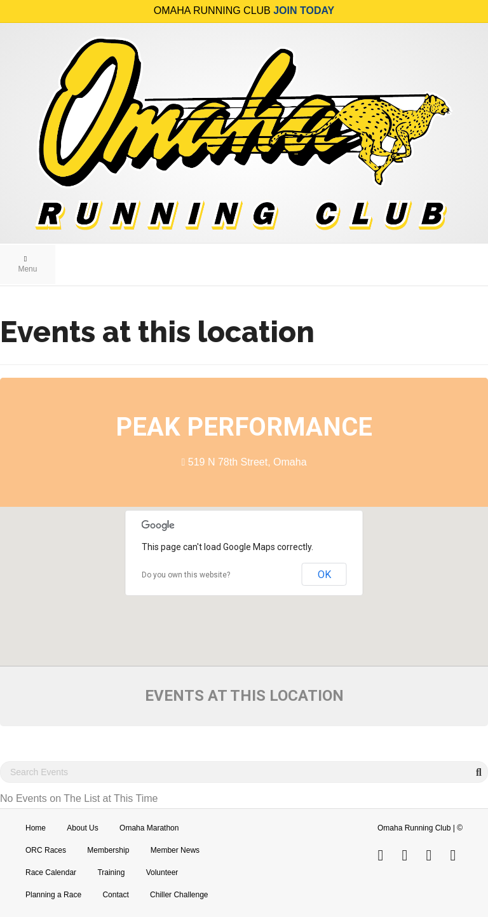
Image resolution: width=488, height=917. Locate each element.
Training (111, 872)
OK (324, 575)
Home (35, 828)
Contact (115, 894)
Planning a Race (53, 894)
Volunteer (162, 872)
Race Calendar (50, 872)
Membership (108, 850)
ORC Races (45, 850)
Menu (27, 264)
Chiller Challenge (179, 894)
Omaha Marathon (149, 828)
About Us (82, 828)
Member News (175, 850)
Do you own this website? (186, 574)
